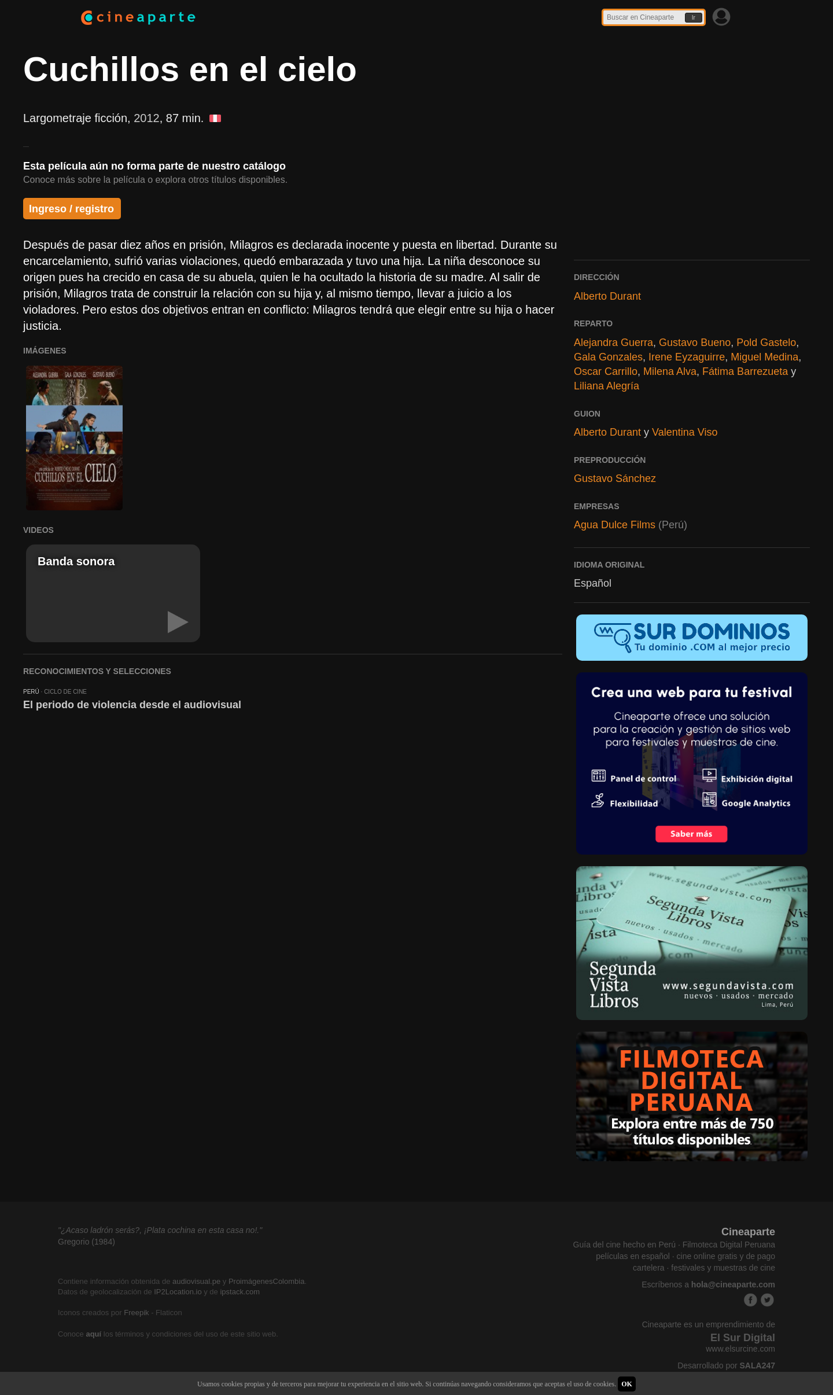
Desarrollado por (726, 1365)
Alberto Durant (607, 296)
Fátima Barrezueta (745, 371)
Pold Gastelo (766, 342)
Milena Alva (669, 371)
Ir (693, 17)
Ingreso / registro (71, 209)
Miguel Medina (764, 357)
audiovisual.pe (196, 1281)
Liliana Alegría (606, 386)
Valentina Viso (684, 432)
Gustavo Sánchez (615, 478)
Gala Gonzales (608, 357)
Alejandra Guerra (613, 342)
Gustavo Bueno (695, 342)
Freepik (136, 1312)
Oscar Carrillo (605, 371)
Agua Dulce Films (614, 525)
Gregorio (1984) (86, 1241)
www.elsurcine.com (740, 1348)
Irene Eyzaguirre (686, 357)
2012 (147, 118)
